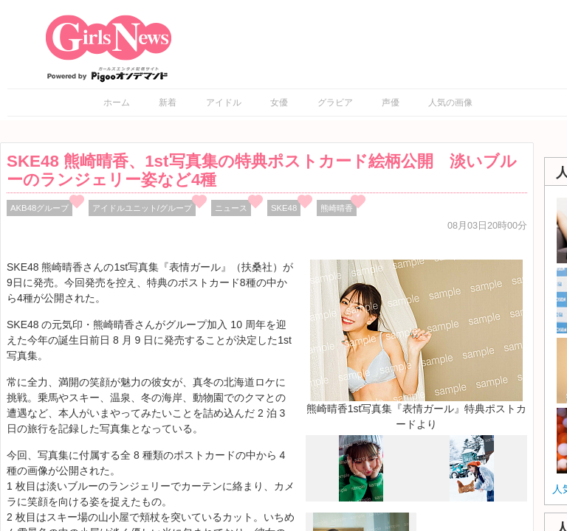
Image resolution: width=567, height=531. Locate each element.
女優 (279, 102)
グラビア (335, 102)
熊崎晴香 (336, 208)
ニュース (231, 208)
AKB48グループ (39, 208)
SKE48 (284, 208)
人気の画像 (450, 102)
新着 (167, 102)
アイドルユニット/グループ (142, 208)
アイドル (223, 102)
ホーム (116, 102)
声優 (390, 102)
